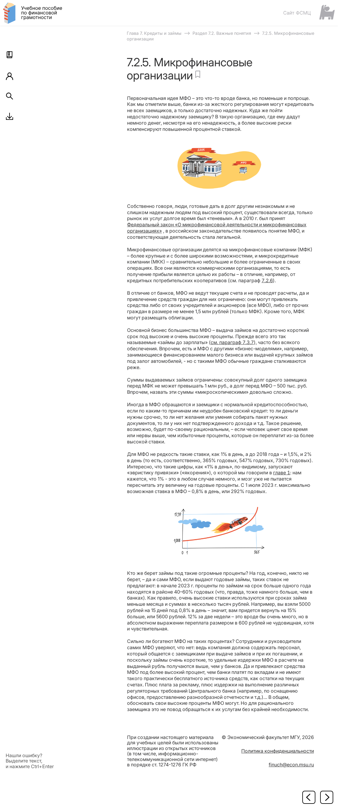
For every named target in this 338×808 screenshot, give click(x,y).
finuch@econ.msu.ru (291, 764)
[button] (9, 54)
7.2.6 (267, 280)
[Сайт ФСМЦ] (309, 13)
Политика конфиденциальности (277, 751)
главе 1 (281, 473)
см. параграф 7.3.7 (232, 342)
